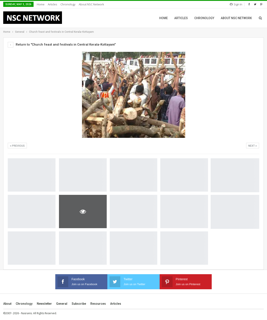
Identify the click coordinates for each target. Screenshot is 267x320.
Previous (17, 145)
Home (41, 4)
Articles (52, 4)
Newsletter (44, 303)
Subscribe (79, 303)
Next (252, 145)
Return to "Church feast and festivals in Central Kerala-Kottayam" (62, 44)
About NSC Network (91, 4)
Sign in (236, 4)
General (61, 303)
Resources (98, 303)
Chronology (68, 4)
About (7, 303)
